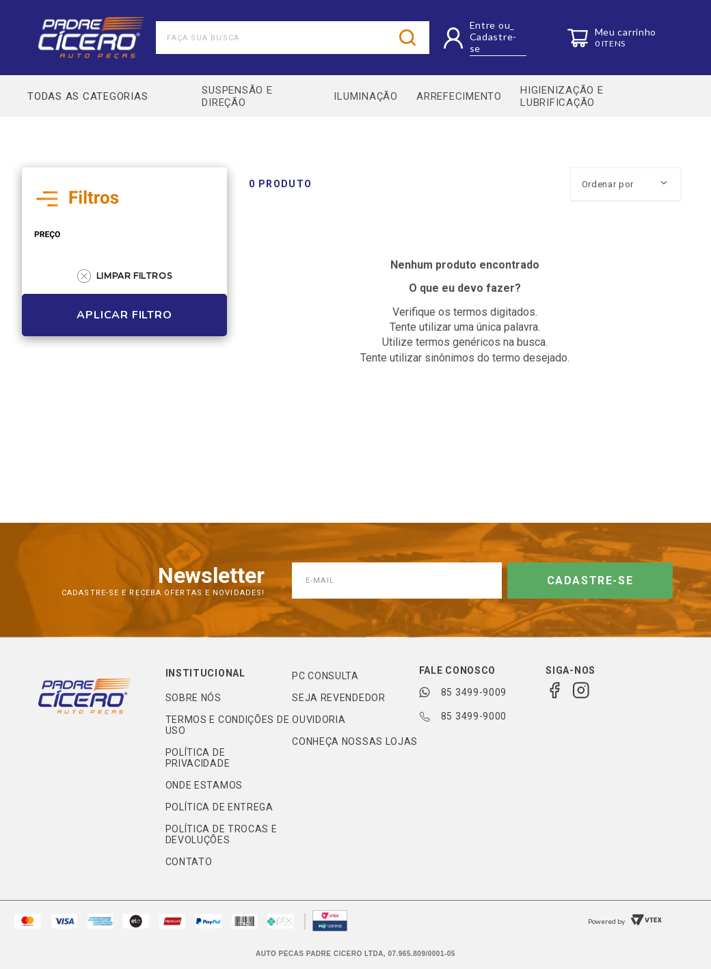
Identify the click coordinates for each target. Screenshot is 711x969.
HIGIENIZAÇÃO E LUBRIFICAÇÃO (566, 98)
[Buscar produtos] (407, 38)
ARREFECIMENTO (460, 98)
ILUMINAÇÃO (364, 98)
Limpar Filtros (124, 281)
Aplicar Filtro (124, 319)
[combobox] (292, 37)
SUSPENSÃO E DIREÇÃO (237, 98)
